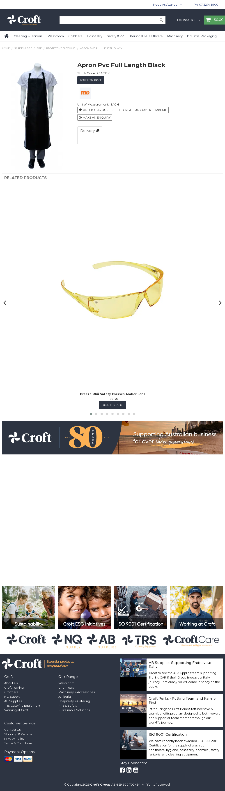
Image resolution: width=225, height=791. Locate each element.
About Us (11, 683)
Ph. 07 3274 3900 (206, 4)
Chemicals (66, 687)
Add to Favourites (99, 110)
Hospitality (94, 36)
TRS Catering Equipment (22, 705)
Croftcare (11, 692)
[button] (91, 413)
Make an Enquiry (97, 117)
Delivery (87, 130)
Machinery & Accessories (76, 692)
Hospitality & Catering (74, 701)
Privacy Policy (14, 738)
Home (6, 36)
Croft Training (14, 687)
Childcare (75, 36)
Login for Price (91, 80)
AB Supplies (13, 701)
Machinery (175, 36)
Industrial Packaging (202, 36)
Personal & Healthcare (146, 36)
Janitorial (64, 696)
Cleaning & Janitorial (28, 36)
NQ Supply (12, 696)
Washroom (56, 36)
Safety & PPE (116, 36)
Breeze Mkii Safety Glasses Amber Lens (112, 394)
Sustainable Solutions (74, 710)
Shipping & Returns (18, 734)
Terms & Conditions (18, 743)
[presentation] (5, 302)
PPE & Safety (67, 705)
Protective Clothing (61, 48)
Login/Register (188, 20)
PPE (39, 48)
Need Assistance (165, 4)
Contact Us (12, 729)
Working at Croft (16, 710)
